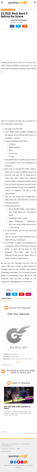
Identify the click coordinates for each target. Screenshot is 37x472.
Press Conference (26, 298)
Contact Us (4, 448)
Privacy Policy (15, 444)
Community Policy (6, 445)
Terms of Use (5, 444)
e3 (12, 298)
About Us (12, 448)
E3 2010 (17, 298)
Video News (10, 10)
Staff (18, 448)
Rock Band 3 (5, 301)
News (3, 10)
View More (18, 362)
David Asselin (22, 20)
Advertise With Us (6, 451)
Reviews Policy (25, 444)
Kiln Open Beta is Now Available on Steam (17, 407)
